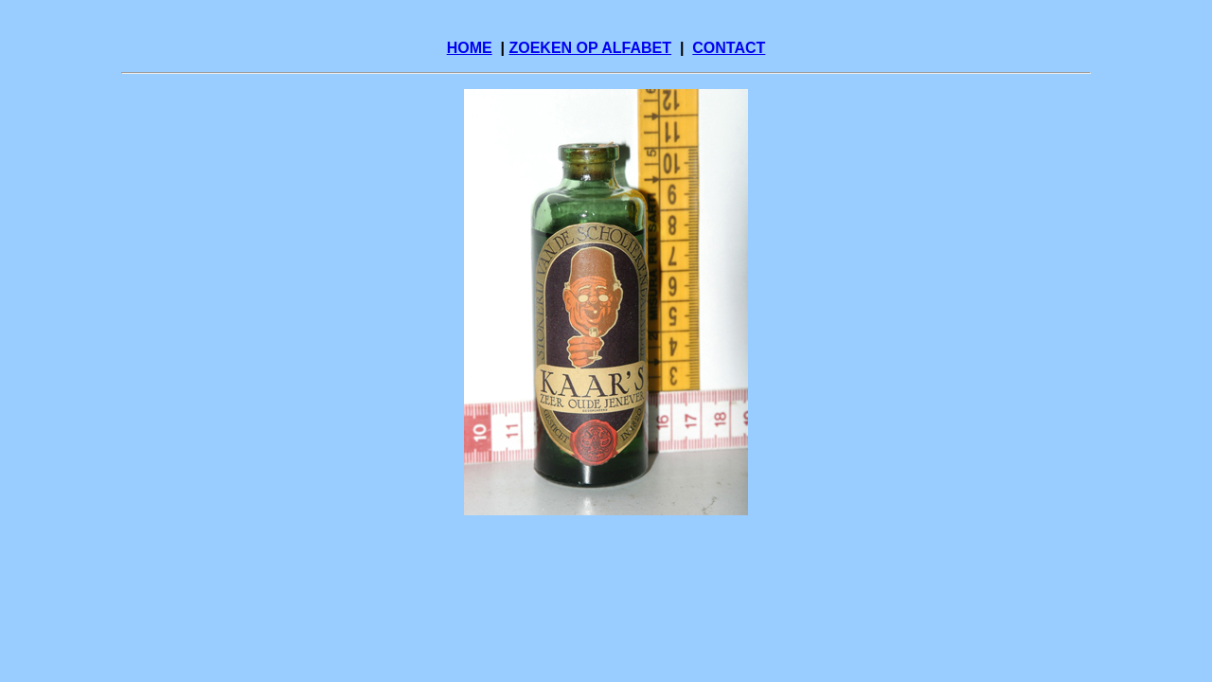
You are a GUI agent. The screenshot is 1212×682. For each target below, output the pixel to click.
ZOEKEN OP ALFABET (589, 48)
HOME (469, 48)
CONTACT (728, 48)
